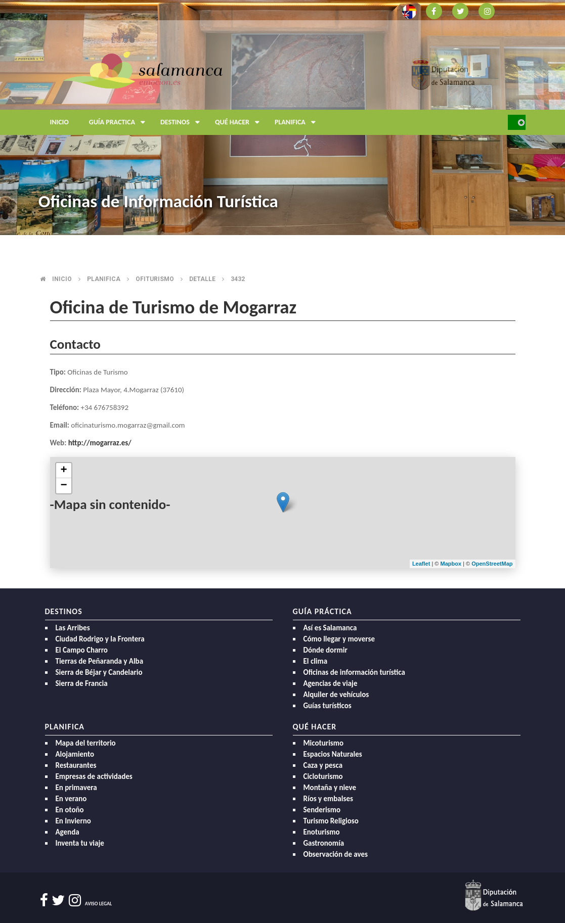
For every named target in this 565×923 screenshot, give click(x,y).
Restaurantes (76, 765)
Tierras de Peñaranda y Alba (100, 661)
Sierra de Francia (82, 683)
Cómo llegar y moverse (339, 638)
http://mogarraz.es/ (100, 442)
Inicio (59, 122)
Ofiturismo (155, 279)
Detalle (202, 279)
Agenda (67, 832)
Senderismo (322, 809)
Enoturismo (321, 832)
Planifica (298, 122)
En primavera (76, 787)
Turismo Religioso (331, 820)
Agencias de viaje (330, 683)
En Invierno (73, 820)
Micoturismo (323, 743)
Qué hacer (240, 122)
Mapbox (452, 564)
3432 (238, 279)
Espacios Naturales (332, 754)
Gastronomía (323, 843)
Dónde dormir (325, 650)
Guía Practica (119, 122)
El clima (315, 661)
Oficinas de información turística (354, 672)
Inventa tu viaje (80, 843)
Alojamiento (75, 754)
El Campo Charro (82, 650)
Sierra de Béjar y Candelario (99, 672)
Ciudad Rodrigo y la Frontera (100, 638)
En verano (71, 798)
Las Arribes (73, 627)
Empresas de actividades (94, 776)
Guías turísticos (327, 705)
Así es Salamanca (330, 627)
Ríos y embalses (328, 798)
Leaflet (421, 564)
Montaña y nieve (330, 787)
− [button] (63, 485)
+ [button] (63, 470)
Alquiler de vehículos (336, 694)
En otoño (70, 809)
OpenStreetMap (491, 564)
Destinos (182, 122)
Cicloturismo (323, 776)
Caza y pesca (323, 765)
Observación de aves (335, 854)
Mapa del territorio (86, 743)
